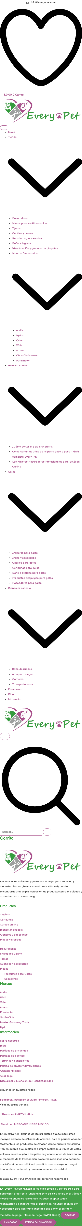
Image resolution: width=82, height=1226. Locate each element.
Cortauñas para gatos (25, 568)
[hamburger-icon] (4, 127)
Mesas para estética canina (29, 223)
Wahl (19, 345)
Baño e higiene (21, 243)
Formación (14, 689)
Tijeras (16, 228)
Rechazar (10, 1222)
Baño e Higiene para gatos (29, 573)
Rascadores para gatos (27, 583)
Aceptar (70, 1215)
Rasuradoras (20, 218)
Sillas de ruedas (22, 669)
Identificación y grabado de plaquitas (35, 248)
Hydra (19, 335)
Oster (19, 340)
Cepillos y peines (22, 233)
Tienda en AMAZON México (18, 1114)
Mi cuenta (14, 699)
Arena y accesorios (24, 557)
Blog (11, 694)
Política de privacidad (38, 1222)
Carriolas (17, 679)
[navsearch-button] (41, 825)
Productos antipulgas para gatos (32, 578)
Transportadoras (22, 684)
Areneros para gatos (25, 553)
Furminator (23, 360)
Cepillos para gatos (24, 562)
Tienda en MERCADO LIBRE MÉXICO (24, 1124)
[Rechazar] (60, 1223)
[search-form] (21, 832)
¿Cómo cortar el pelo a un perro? (32, 446)
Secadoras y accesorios (27, 238)
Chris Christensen (27, 355)
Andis (19, 330)
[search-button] (47, 832)
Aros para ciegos (22, 674)
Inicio (11, 132)
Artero (20, 350)
